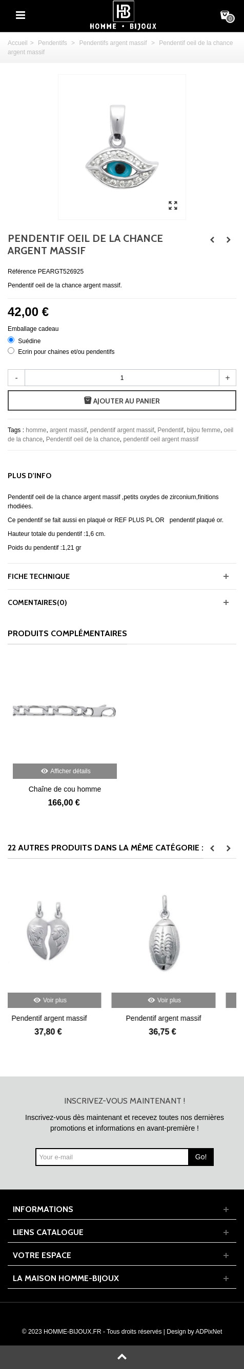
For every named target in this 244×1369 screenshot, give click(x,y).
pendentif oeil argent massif (161, 439)
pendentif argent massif (122, 430)
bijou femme (203, 430)
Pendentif (170, 430)
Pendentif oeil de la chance (83, 439)
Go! (201, 1157)
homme (36, 430)
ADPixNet (208, 1331)
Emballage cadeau (34, 328)
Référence (22, 271)
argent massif (68, 430)
